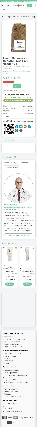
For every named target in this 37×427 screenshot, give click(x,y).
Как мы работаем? (11, 373)
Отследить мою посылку (14, 396)
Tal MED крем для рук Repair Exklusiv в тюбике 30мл (10, 270)
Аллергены (8, 337)
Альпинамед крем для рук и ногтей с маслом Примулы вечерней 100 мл (27, 270)
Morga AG (30, 108)
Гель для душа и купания (14, 339)
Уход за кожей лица (12, 344)
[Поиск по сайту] (34, 9)
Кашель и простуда (12, 342)
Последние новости (12, 354)
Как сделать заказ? (12, 370)
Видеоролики (10, 380)
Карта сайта (9, 361)
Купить (17, 86)
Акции (7, 358)
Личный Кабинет (11, 389)
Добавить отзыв (11, 167)
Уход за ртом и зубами (13, 347)
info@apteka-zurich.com (13, 411)
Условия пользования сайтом (16, 382)
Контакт (7, 363)
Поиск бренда (10, 356)
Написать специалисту (18, 235)
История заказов (11, 392)
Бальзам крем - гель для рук (10, 266)
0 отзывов (17, 71)
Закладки (8, 394)
